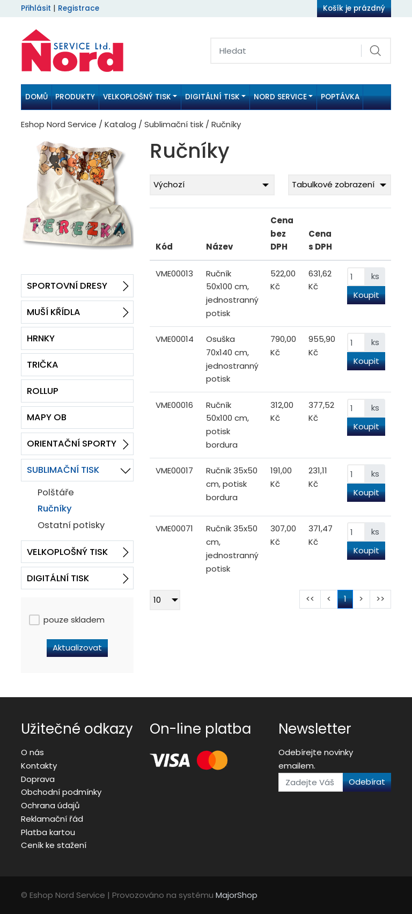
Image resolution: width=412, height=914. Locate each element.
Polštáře (56, 492)
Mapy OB (47, 417)
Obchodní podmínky (61, 792)
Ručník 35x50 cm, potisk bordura (232, 484)
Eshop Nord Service (59, 124)
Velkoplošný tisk (67, 552)
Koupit (366, 295)
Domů (36, 97)
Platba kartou (48, 832)
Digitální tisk (58, 578)
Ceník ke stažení (53, 845)
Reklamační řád (52, 818)
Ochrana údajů (50, 805)
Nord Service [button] (280, 97)
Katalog (120, 124)
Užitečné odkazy (77, 728)
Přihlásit (36, 8)
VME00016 (174, 405)
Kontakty (39, 765)
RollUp (42, 391)
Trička (42, 365)
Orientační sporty (71, 443)
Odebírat (367, 781)
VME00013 (174, 273)
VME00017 (174, 470)
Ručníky (55, 508)
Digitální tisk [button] (212, 97)
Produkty (75, 97)
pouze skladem (67, 619)
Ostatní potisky (71, 525)
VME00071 (174, 528)
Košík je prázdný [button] (354, 8)
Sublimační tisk (173, 124)
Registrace (78, 8)
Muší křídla (53, 312)
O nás (32, 752)
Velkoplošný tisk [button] (137, 97)
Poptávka (340, 97)
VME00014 (175, 339)
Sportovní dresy (67, 286)
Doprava (38, 779)
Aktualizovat (77, 647)
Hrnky (41, 338)
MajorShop (237, 895)
